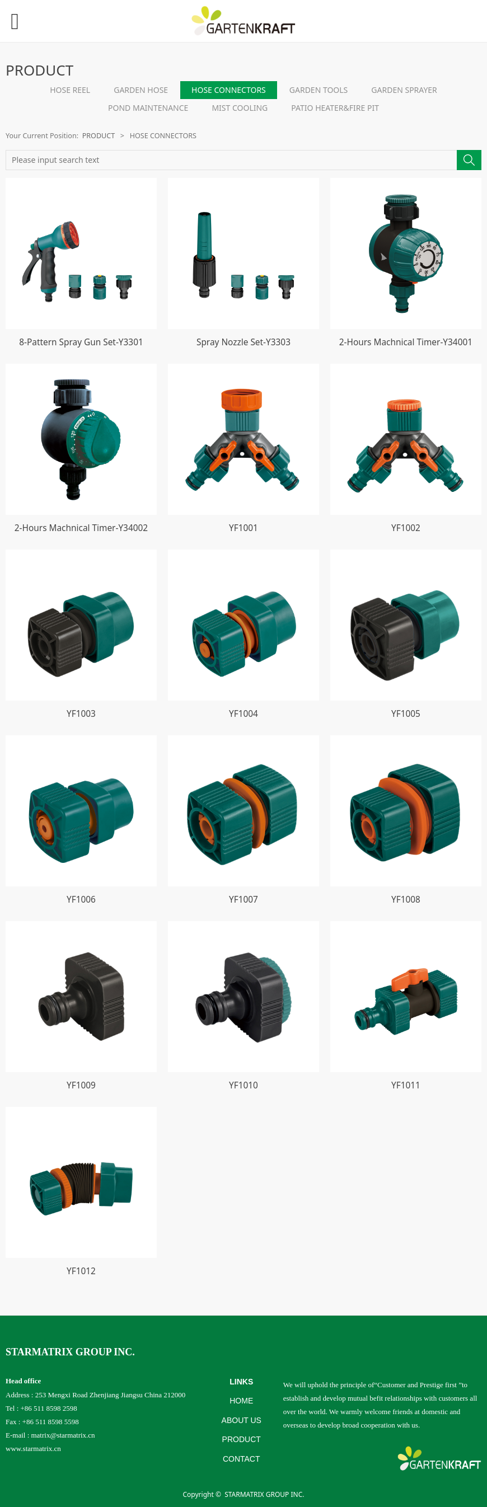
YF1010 (243, 1085)
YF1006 (81, 899)
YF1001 (243, 528)
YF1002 (405, 528)
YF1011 (405, 1085)
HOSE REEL (70, 89)
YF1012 (81, 1271)
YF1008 (405, 899)
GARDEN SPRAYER (404, 89)
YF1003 (81, 714)
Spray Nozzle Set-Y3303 (243, 342)
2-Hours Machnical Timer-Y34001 (405, 342)
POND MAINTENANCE (148, 107)
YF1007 (243, 899)
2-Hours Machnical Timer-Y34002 (81, 528)
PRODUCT (98, 135)
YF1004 (243, 714)
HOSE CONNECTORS (228, 89)
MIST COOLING (240, 107)
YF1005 (405, 714)
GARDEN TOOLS (318, 89)
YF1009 (81, 1085)
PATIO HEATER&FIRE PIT (335, 107)
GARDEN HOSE (141, 89)
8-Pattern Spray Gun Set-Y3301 (81, 342)
